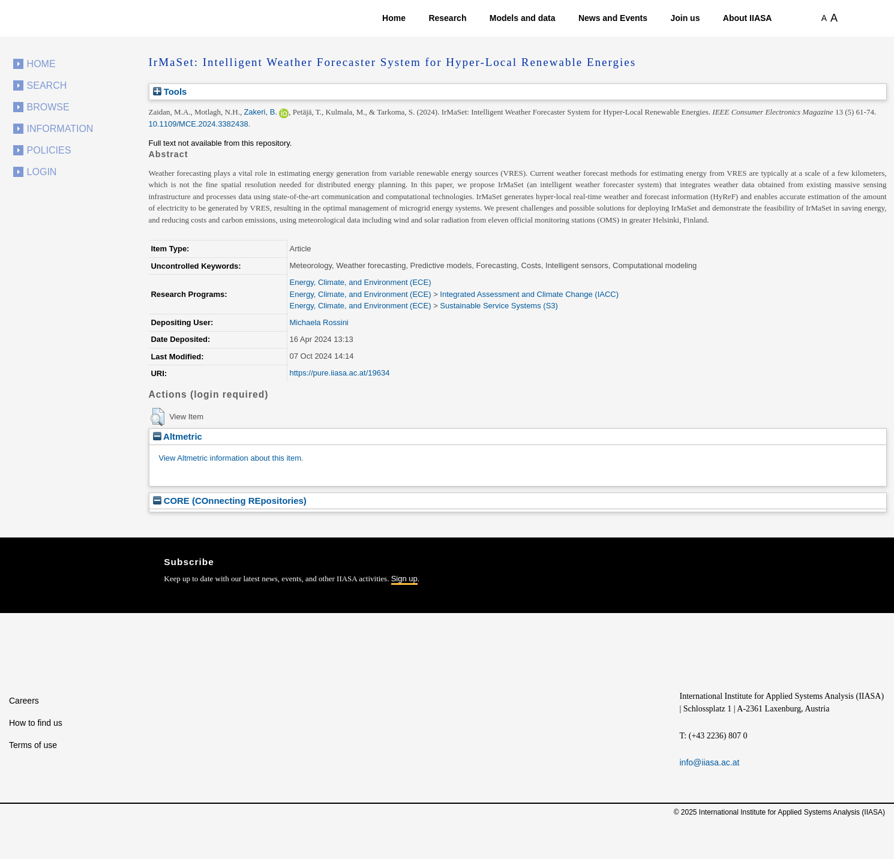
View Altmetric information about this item (230, 457)
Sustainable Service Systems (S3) (499, 305)
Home (394, 18)
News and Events (612, 18)
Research (447, 18)
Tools (170, 91)
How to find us (35, 723)
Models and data (523, 18)
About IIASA (747, 18)
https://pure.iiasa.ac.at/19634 (339, 372)
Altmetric (177, 436)
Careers (24, 700)
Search (47, 85)
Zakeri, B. (260, 111)
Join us (685, 18)
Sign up (404, 578)
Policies (49, 150)
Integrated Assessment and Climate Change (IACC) (529, 294)
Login (42, 172)
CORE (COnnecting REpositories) (230, 500)
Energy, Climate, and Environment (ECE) (360, 282)
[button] (157, 417)
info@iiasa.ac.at (710, 762)
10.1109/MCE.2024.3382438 (198, 123)
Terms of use (33, 745)
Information (60, 129)
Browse (48, 107)
